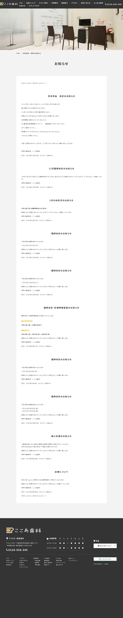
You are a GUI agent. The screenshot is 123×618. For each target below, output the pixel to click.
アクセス (74, 3)
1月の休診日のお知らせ (61, 200)
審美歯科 (47, 560)
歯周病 (37, 562)
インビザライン (73, 560)
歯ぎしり (71, 558)
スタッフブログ (34, 6)
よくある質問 (98, 3)
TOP (21, 3)
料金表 (21, 562)
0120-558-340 (114, 4)
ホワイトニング (60, 562)
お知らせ (22, 6)
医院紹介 (65, 3)
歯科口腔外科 (48, 562)
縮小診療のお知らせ (61, 436)
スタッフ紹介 (43, 3)
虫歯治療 (37, 560)
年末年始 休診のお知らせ (61, 96)
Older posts (26, 83)
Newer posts (39, 83)
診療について (61, 471)
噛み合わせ (59, 565)
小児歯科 (47, 558)
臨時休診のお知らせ (61, 233)
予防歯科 (37, 565)
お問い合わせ (85, 3)
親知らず (46, 565)
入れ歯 (58, 558)
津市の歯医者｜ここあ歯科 (30, 151)
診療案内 (55, 3)
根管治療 (59, 560)
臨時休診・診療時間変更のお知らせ (61, 307)
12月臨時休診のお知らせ (61, 168)
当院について (31, 3)
